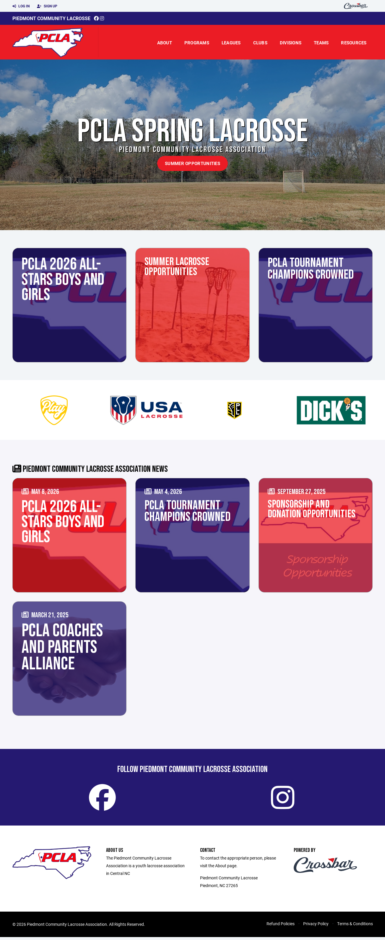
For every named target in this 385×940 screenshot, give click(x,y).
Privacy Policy (316, 926)
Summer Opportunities (192, 163)
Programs (196, 43)
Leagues (231, 43)
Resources (353, 43)
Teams (321, 43)
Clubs (260, 43)
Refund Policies (281, 926)
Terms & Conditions (355, 926)
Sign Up (47, 6)
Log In (21, 6)
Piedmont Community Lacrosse (51, 18)
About (164, 43)
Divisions (290, 43)
